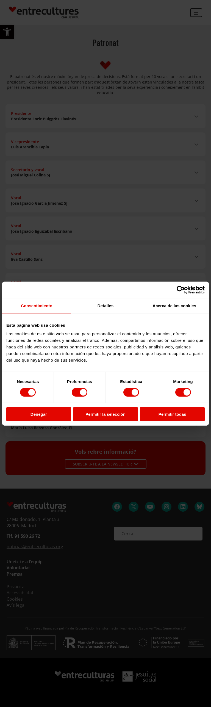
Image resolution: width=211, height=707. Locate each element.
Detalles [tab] (105, 305)
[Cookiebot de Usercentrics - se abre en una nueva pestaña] (181, 289)
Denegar (38, 414)
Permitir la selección (105, 414)
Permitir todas (172, 414)
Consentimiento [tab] (36, 305)
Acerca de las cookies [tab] (174, 305)
